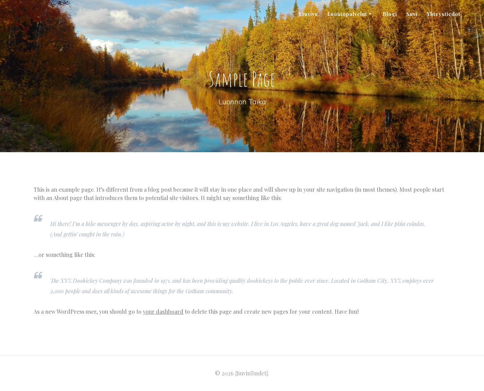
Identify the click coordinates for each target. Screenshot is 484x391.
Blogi (390, 14)
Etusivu (308, 14)
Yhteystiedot (443, 14)
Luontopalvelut (347, 14)
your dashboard (163, 311)
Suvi (411, 14)
